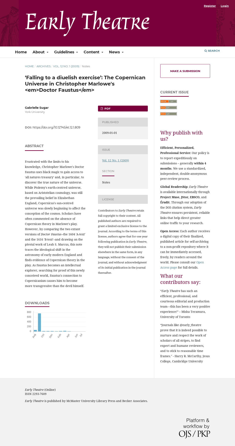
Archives (44, 66)
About (39, 52)
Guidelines (64, 52)
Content (92, 52)
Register (210, 5)
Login (225, 5)
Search (212, 50)
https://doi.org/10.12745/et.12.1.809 (56, 127)
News (115, 52)
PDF (107, 108)
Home (21, 52)
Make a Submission (185, 71)
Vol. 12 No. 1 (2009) (66, 66)
